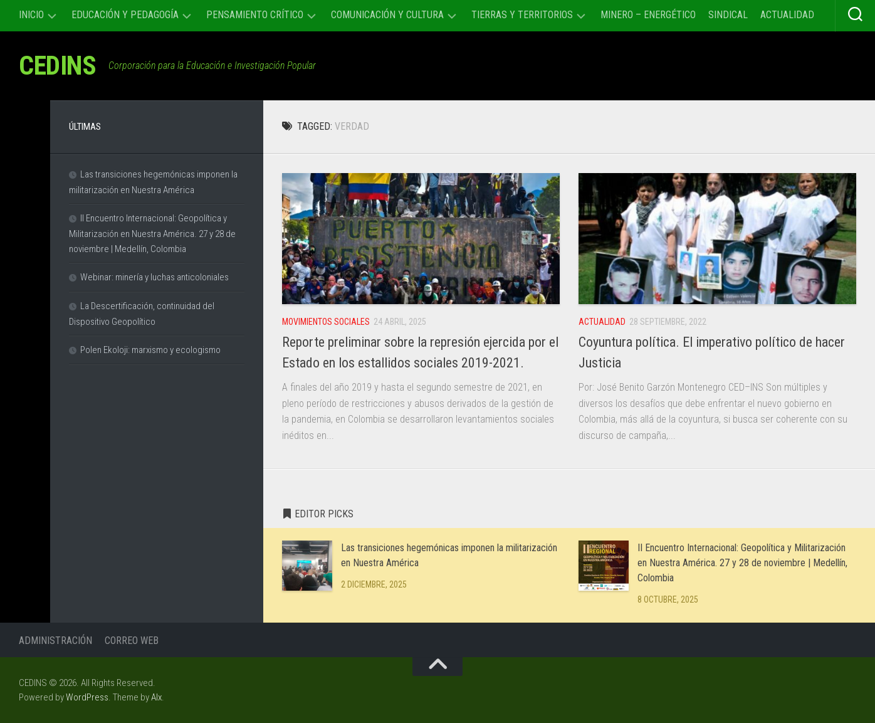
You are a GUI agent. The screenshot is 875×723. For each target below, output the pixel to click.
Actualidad (787, 15)
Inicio (31, 15)
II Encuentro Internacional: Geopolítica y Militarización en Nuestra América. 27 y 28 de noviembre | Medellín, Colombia (742, 563)
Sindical (728, 15)
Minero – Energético (648, 15)
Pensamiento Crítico (254, 15)
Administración (55, 640)
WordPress (87, 697)
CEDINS (57, 65)
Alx (156, 697)
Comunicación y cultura (387, 15)
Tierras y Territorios (522, 15)
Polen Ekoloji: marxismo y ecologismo (150, 350)
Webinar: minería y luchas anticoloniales (154, 277)
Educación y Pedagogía (125, 15)
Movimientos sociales (326, 322)
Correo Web (132, 640)
